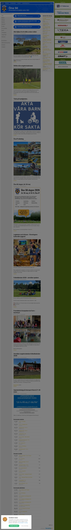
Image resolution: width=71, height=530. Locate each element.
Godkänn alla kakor (14, 525)
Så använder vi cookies (23, 522)
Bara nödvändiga (25, 525)
